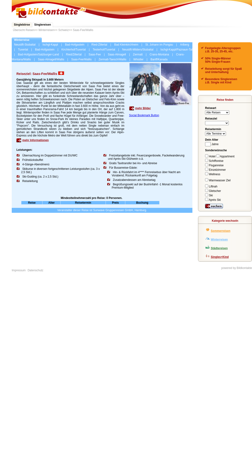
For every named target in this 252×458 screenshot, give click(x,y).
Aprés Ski (213, 200)
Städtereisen (219, 248)
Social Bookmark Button (144, 115)
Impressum (19, 270)
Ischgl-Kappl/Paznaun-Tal (176, 49)
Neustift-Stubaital (24, 44)
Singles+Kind (220, 257)
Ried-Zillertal (99, 44)
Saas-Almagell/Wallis (51, 59)
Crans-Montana (159, 54)
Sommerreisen (220, 231)
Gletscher (213, 191)
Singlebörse (22, 24)
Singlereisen (42, 24)
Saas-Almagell (117, 54)
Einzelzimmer (215, 169)
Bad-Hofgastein (74, 44)
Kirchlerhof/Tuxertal (73, 49)
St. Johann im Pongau (159, 44)
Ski (209, 195)
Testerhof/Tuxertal (104, 49)
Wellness (212, 174)
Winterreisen (46, 30)
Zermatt (138, 54)
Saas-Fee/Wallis (83, 30)
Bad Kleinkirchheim (126, 44)
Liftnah (211, 186)
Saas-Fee (95, 54)
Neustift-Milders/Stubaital (137, 49)
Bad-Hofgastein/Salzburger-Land (38, 54)
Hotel (210, 156)
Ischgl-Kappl (50, 44)
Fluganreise (214, 165)
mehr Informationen (35, 140)
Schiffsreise (214, 161)
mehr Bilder (143, 108)
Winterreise (21, 40)
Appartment (225, 156)
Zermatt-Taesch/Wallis (112, 59)
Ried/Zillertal (74, 54)
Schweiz (63, 30)
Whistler (138, 59)
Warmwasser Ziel (218, 180)
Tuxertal (23, 49)
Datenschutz (35, 270)
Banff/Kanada (159, 59)
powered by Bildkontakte (236, 268)
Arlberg (184, 44)
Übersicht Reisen (23, 30)
